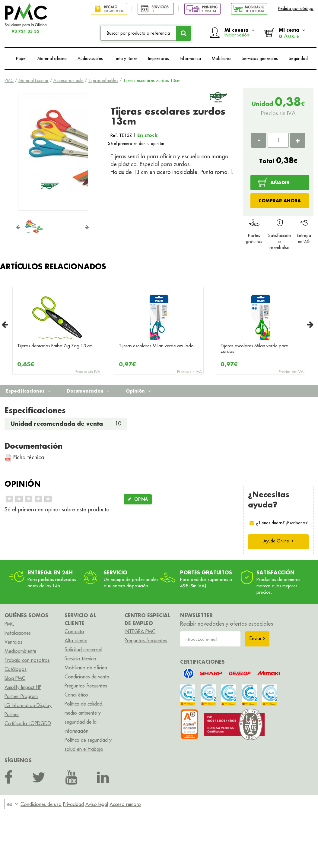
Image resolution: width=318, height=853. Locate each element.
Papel (21, 58)
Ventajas (13, 642)
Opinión (138, 391)
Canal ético (76, 695)
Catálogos (16, 669)
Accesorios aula (68, 80)
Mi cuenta (239, 32)
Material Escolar (33, 80)
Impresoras (158, 58)
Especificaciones (28, 391)
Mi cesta (292, 33)
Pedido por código (295, 8)
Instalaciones (18, 633)
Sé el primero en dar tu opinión (136, 143)
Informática (190, 58)
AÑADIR (279, 182)
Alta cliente (76, 640)
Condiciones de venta (87, 677)
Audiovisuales (90, 58)
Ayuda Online (278, 541)
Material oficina (52, 58)
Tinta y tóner (125, 58)
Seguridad (298, 58)
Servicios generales (260, 58)
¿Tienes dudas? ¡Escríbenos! (282, 523)
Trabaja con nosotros (27, 660)
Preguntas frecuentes (86, 686)
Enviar (257, 638)
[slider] (29, 499)
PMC (9, 80)
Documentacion (88, 391)
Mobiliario (221, 58)
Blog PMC (15, 678)
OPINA (138, 499)
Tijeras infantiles (103, 80)
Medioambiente (20, 651)
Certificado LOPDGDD (28, 723)
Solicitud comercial (83, 649)
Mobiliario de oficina (86, 668)
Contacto (74, 631)
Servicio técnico (80, 659)
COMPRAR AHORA (280, 201)
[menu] (12, 804)
